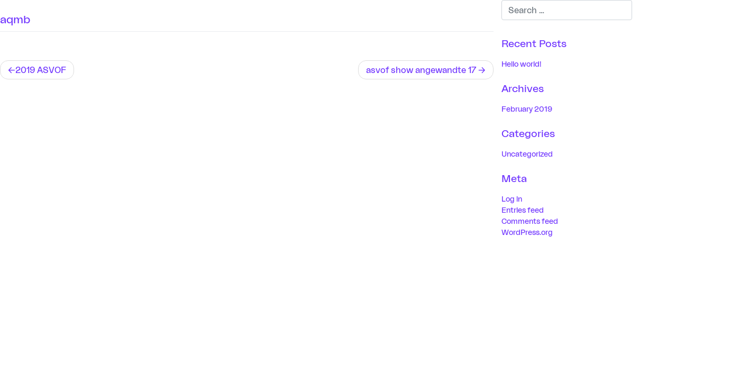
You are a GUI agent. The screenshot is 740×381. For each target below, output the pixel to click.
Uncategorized (527, 153)
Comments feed (529, 220)
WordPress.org (527, 232)
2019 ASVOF (40, 70)
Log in (511, 198)
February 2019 (526, 108)
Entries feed (522, 209)
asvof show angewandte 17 (421, 70)
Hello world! (521, 63)
